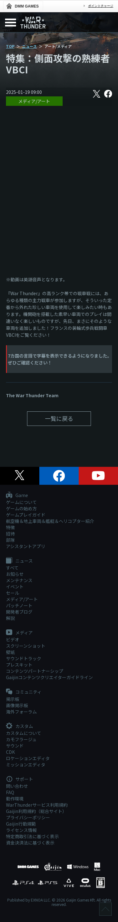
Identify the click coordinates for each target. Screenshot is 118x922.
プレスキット (19, 664)
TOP (10, 46)
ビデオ (12, 639)
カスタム (19, 726)
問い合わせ (17, 786)
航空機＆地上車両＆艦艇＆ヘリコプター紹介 (50, 521)
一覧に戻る (59, 418)
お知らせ (15, 574)
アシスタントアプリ (25, 546)
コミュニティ (24, 692)
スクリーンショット (25, 646)
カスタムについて (23, 733)
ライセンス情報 (21, 830)
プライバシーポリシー (28, 817)
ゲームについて (21, 502)
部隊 (10, 540)
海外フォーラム (21, 711)
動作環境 (15, 798)
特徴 (10, 527)
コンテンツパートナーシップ (34, 671)
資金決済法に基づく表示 (30, 842)
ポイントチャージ (100, 6)
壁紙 (10, 652)
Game (17, 495)
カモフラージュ (21, 739)
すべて (12, 567)
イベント (15, 586)
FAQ (10, 792)
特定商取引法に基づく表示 (32, 836)
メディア (19, 632)
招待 (10, 533)
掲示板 (12, 699)
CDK (10, 752)
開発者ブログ (19, 612)
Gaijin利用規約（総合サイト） (36, 811)
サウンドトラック (23, 658)
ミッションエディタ (25, 764)
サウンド (15, 745)
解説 (10, 618)
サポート (19, 779)
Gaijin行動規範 (21, 824)
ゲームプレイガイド (25, 515)
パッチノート (19, 605)
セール (12, 593)
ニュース (29, 46)
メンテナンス (19, 580)
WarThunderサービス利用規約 (37, 805)
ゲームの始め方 (21, 508)
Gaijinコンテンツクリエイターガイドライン (49, 677)
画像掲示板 (17, 705)
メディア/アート (34, 101)
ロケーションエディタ (28, 758)
